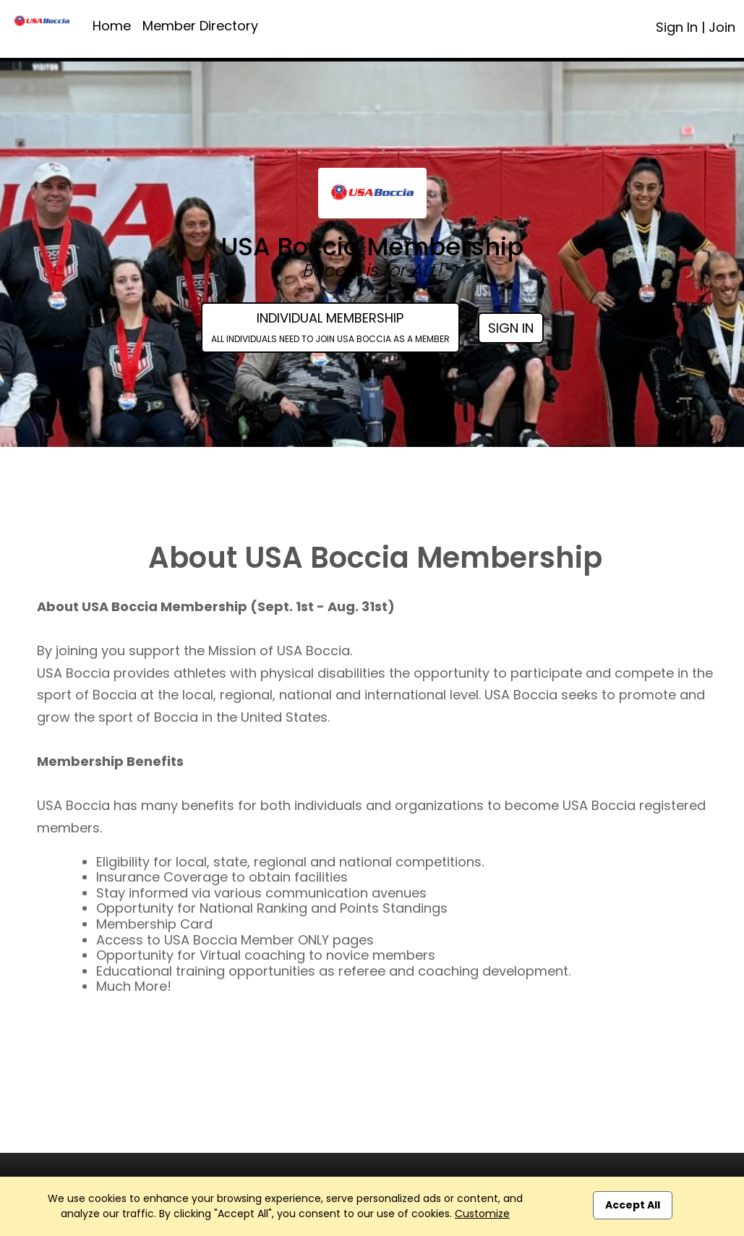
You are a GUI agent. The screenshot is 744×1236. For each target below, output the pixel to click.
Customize (482, 1213)
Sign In (677, 27)
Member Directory (200, 26)
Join (722, 27)
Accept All (632, 1205)
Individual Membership (330, 327)
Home (112, 26)
